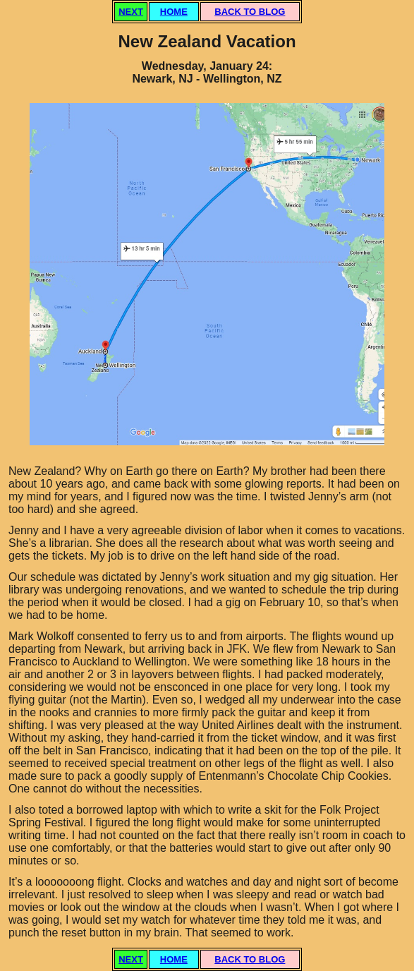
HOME (174, 11)
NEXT (130, 11)
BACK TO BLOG (249, 11)
